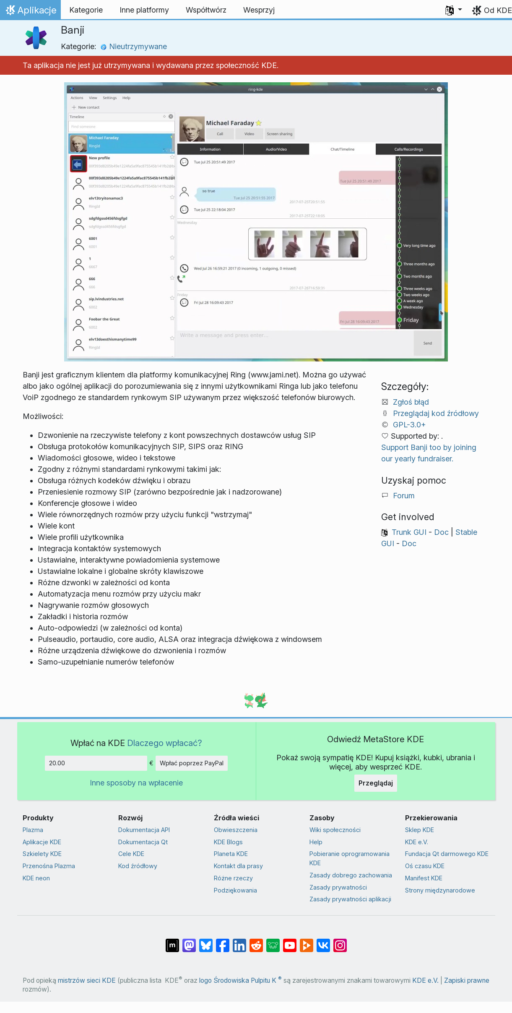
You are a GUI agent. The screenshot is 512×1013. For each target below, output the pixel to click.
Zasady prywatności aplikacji (350, 899)
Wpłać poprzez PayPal (192, 763)
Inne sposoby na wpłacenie (136, 782)
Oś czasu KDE (424, 865)
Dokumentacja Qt (143, 841)
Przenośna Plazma (49, 865)
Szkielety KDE (42, 853)
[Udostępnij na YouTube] (289, 941)
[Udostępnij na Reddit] (256, 941)
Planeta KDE (231, 853)
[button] (453, 10)
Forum (404, 495)
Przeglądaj (376, 783)
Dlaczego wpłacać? (164, 743)
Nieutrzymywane (133, 46)
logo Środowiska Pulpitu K (240, 980)
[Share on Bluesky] (206, 941)
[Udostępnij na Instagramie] (340, 941)
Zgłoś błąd (411, 402)
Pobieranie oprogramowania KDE (349, 858)
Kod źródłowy (137, 865)
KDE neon (36, 878)
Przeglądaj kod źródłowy (436, 413)
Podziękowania (235, 890)
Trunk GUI (409, 532)
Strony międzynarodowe (440, 890)
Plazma (33, 829)
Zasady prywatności (338, 887)
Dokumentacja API (144, 829)
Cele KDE (131, 853)
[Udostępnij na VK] (323, 941)
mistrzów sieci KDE (87, 980)
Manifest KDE (423, 878)
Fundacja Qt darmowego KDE (447, 853)
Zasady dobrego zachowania (350, 875)
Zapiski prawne (466, 980)
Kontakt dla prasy (238, 865)
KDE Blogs (228, 841)
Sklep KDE (419, 829)
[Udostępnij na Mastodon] (189, 941)
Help (315, 841)
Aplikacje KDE (42, 841)
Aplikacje (32, 12)
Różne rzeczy (233, 878)
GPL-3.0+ (409, 424)
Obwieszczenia (235, 829)
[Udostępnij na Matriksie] (172, 941)
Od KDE (498, 10)
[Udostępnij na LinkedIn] (239, 941)
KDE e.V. (416, 841)
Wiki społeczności (335, 829)
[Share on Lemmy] (273, 941)
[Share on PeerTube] (306, 941)
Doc (441, 532)
